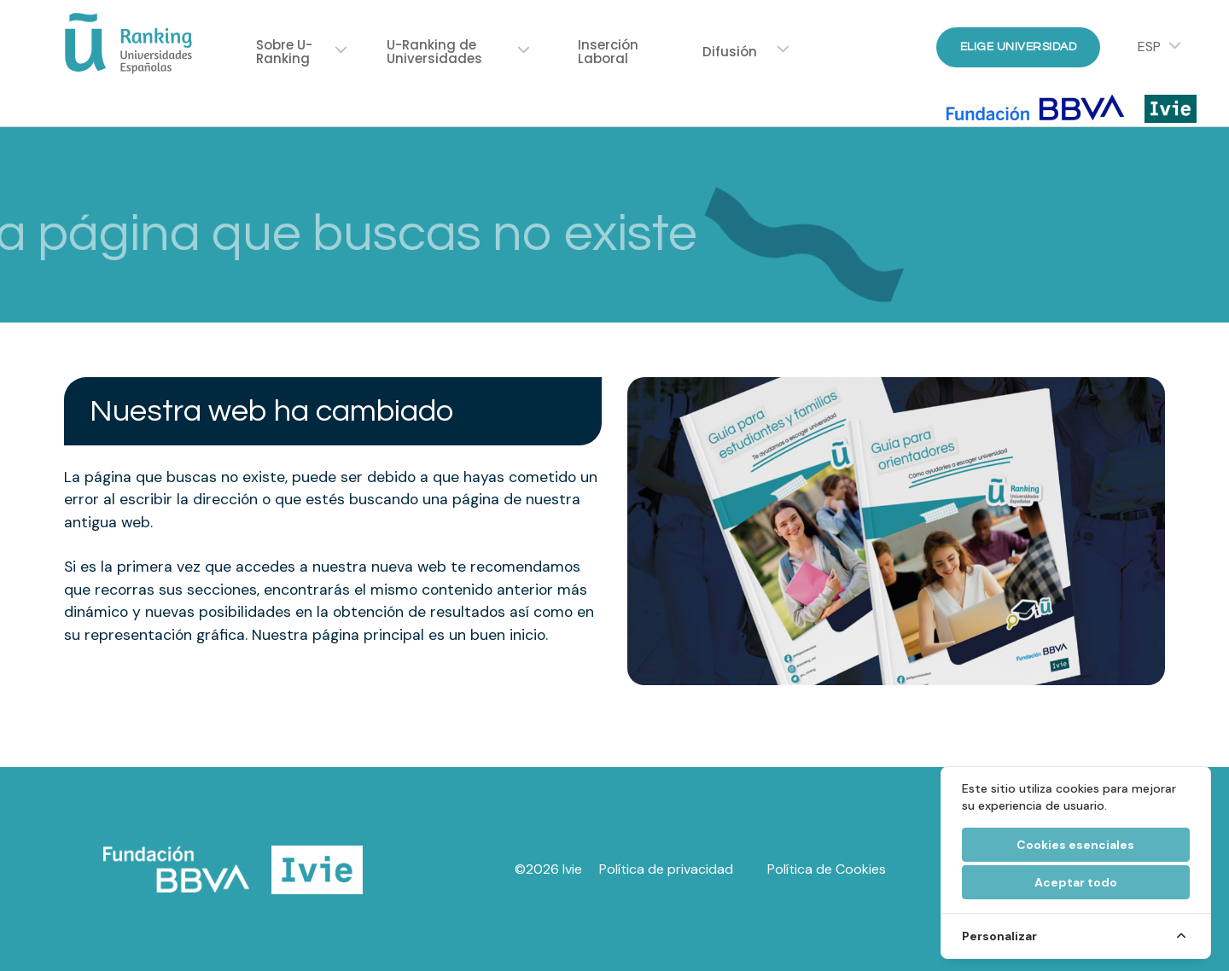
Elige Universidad (1018, 47)
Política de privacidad (666, 869)
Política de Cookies (826, 869)
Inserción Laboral (608, 51)
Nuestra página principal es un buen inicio (398, 634)
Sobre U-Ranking (284, 51)
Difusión (729, 52)
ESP (1149, 47)
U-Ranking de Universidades (434, 51)
